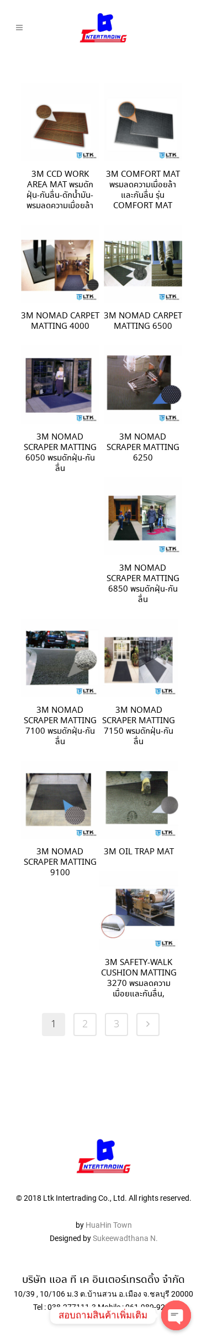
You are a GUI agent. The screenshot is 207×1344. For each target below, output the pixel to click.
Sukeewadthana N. (124, 1217)
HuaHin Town (109, 1204)
